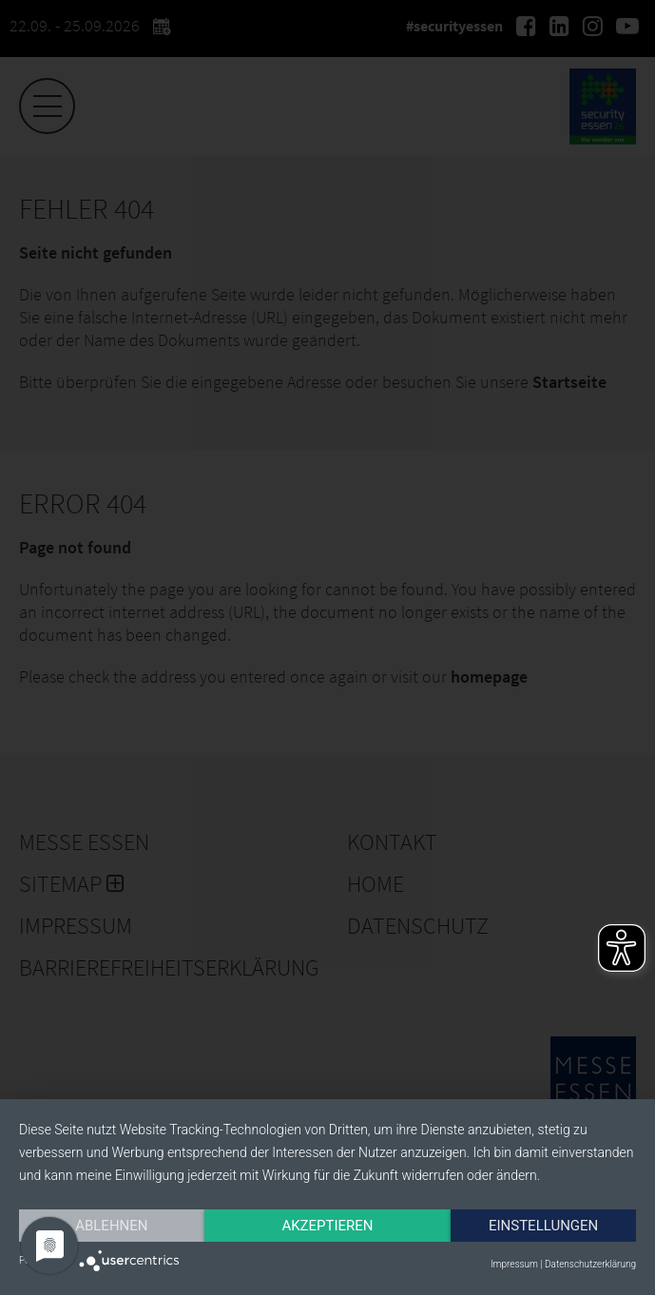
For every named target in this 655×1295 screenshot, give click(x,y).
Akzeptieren (327, 1225)
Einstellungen (543, 1225)
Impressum (514, 1264)
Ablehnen (111, 1225)
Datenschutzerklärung (590, 1264)
